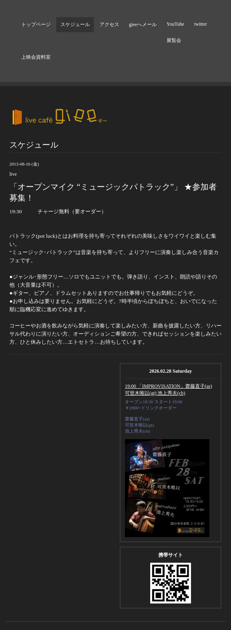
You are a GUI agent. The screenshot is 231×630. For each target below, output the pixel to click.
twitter (200, 24)
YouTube (175, 24)
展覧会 (174, 40)
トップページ (36, 24)
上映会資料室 (36, 57)
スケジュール (75, 24)
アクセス (109, 24)
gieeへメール (143, 24)
